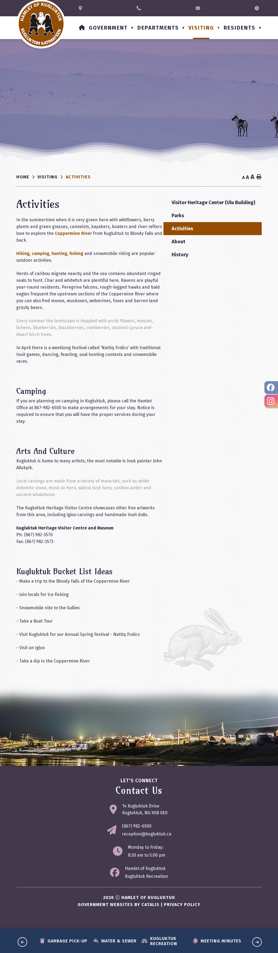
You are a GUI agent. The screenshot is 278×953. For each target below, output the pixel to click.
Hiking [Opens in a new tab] (130, 253)
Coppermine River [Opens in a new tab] (206, 233)
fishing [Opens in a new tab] (184, 253)
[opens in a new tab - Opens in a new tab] (271, 387)
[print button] (259, 177)
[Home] (82, 27)
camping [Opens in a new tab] (148, 253)
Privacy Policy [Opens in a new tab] (182, 911)
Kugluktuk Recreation (146, 883)
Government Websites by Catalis (118, 911)
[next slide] (257, 942)
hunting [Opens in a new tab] (167, 253)
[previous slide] (22, 942)
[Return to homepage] (26, 177)
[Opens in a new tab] (82, 8)
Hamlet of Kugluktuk (145, 875)
